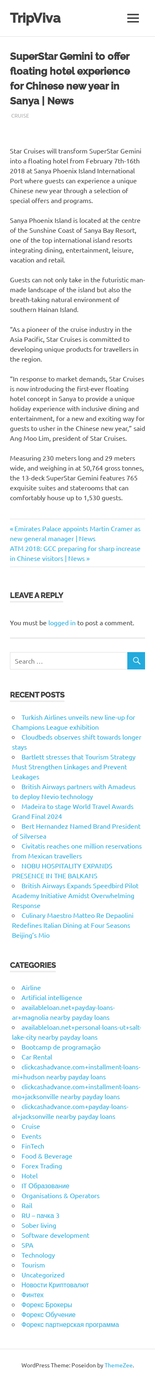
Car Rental (36, 1056)
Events (31, 1136)
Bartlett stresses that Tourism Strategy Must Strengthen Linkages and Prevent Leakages (74, 766)
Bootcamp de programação (60, 1047)
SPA (27, 1245)
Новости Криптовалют (55, 1284)
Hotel (29, 1175)
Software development (55, 1235)
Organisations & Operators (60, 1195)
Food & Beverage (46, 1156)
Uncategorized (42, 1274)
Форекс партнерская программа (70, 1324)
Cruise (20, 115)
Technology (38, 1255)
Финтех (32, 1294)
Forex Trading (41, 1165)
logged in (62, 622)
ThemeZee (119, 1365)
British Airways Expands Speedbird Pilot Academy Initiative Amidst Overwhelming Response (75, 895)
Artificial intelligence (51, 997)
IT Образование (45, 1185)
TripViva (35, 18)
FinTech (32, 1146)
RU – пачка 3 (40, 1215)
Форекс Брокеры (46, 1304)
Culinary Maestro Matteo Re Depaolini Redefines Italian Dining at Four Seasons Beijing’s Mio (73, 925)
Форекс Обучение (48, 1314)
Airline (31, 987)
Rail (26, 1205)
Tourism (33, 1264)
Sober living (38, 1225)
